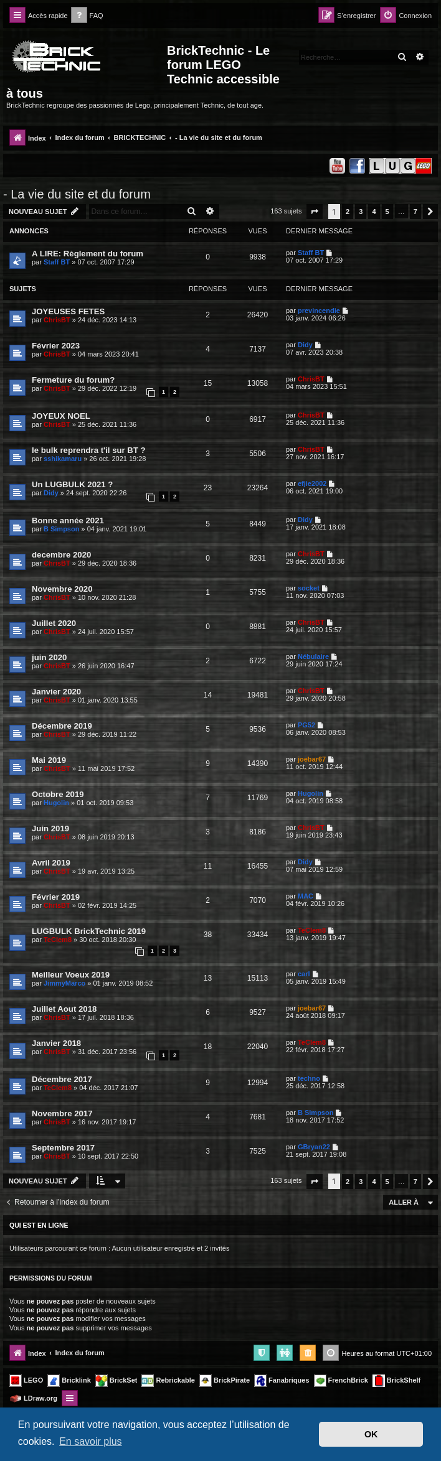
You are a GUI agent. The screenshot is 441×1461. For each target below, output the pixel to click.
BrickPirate (224, 1381)
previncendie (319, 310)
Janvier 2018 (56, 1043)
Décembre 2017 (62, 1079)
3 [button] (361, 211)
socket (309, 588)
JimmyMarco (64, 983)
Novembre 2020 (62, 589)
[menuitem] (87, 16)
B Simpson (61, 529)
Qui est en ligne (39, 1225)
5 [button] (387, 211)
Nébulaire (313, 656)
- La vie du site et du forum (77, 194)
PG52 (306, 725)
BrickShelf (396, 1381)
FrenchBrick (341, 1381)
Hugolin (56, 802)
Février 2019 (56, 897)
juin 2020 (49, 657)
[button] (314, 211)
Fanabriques (281, 1381)
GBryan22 (314, 1147)
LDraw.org (33, 1399)
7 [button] (415, 211)
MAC (305, 896)
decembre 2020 (61, 554)
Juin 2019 (50, 828)
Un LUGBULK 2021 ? (72, 484)
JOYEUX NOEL (61, 416)
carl (304, 974)
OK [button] (371, 1434)
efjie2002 (312, 483)
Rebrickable (167, 1381)
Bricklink (69, 1381)
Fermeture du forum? (73, 380)
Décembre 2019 (62, 725)
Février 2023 (56, 345)
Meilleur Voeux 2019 (71, 974)
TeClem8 (58, 939)
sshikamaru (63, 458)
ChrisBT (57, 320)
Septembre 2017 (63, 1147)
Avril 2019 (51, 862)
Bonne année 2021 (68, 520)
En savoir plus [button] (90, 1441)
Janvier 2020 (56, 691)
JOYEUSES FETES (68, 311)
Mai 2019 (49, 760)
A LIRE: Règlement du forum (87, 253)
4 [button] (374, 211)
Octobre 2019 (58, 794)
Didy (305, 344)
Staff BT (57, 262)
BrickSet (116, 1381)
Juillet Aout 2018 (64, 1009)
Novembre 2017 (62, 1113)
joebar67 (312, 759)
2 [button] (347, 211)
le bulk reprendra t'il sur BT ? (89, 450)
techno (309, 1078)
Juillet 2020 (54, 623)
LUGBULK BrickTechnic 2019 (89, 931)
